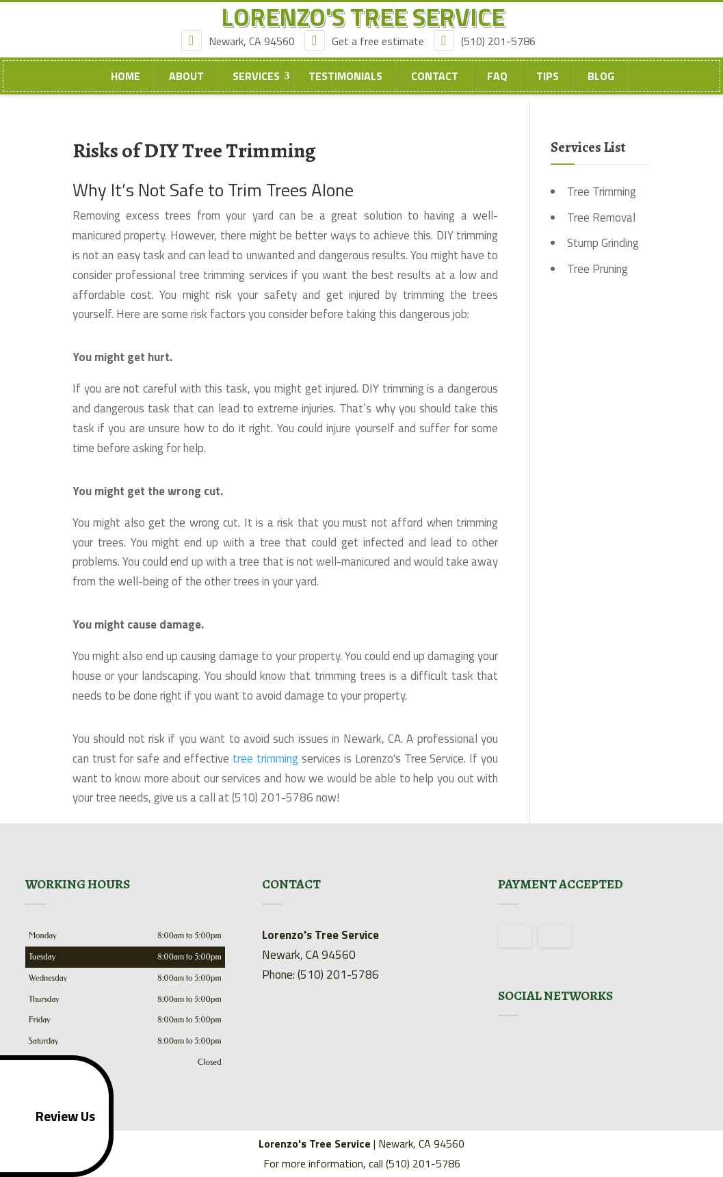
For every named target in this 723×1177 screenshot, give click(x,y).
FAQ (497, 89)
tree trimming (265, 758)
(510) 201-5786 (488, 54)
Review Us (50, 1116)
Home (125, 89)
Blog (601, 89)
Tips (547, 89)
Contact (434, 89)
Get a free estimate (367, 54)
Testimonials (345, 89)
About (186, 89)
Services (256, 89)
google (509, 1048)
